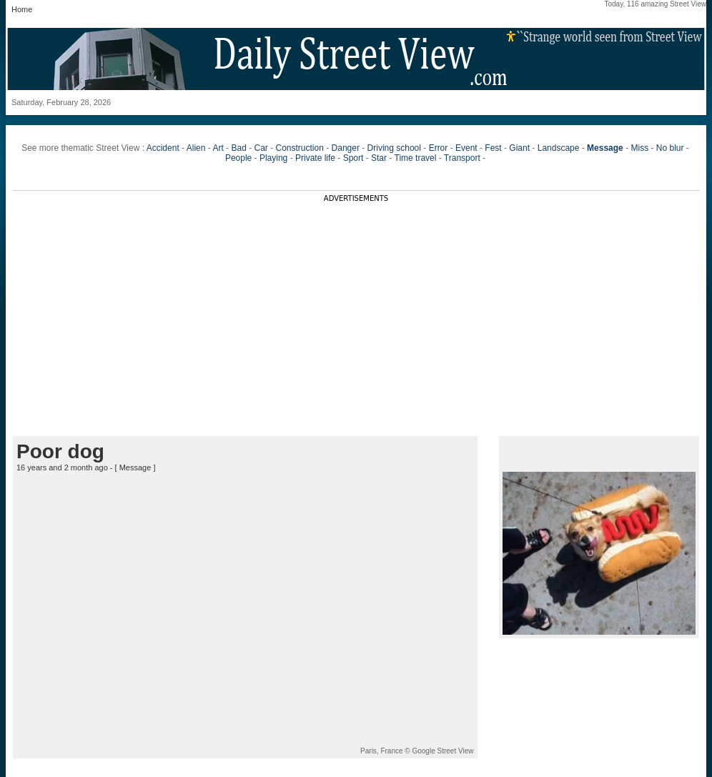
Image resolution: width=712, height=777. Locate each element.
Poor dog (60, 451)
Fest (493, 148)
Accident (163, 148)
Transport (462, 158)
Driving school (394, 148)
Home (21, 9)
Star (379, 158)
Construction (300, 148)
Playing (273, 158)
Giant (519, 148)
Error (438, 148)
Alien (196, 148)
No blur (670, 148)
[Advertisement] (356, 302)
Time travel (416, 158)
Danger (346, 148)
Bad (238, 148)
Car (260, 148)
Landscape (559, 148)
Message (135, 467)
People (238, 158)
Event (466, 148)
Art (217, 148)
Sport (353, 158)
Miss (639, 148)
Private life (315, 158)
